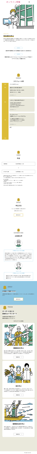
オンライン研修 (13, 2)
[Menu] (29, 2)
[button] (18, 48)
